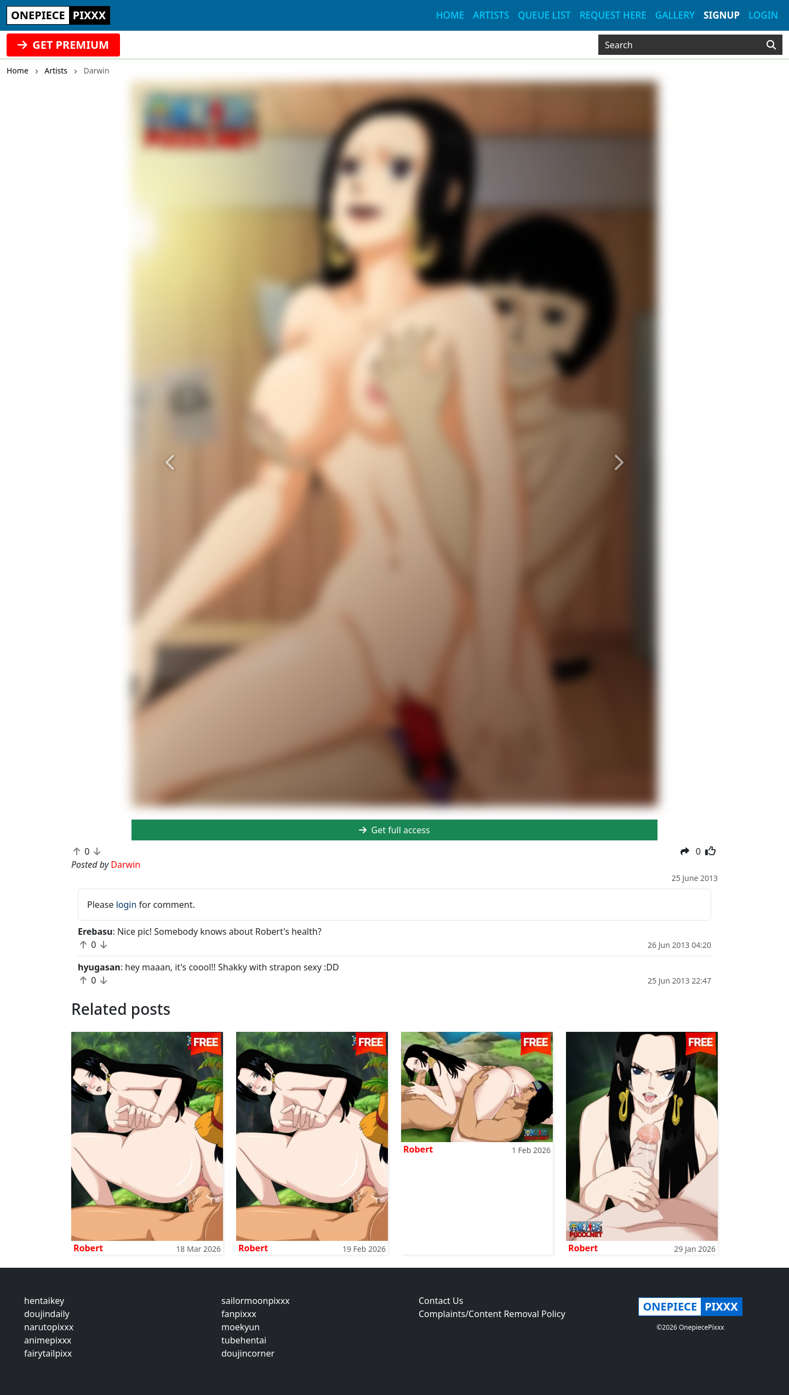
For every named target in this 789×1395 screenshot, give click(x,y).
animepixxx (47, 1340)
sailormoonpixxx (255, 1301)
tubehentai (243, 1340)
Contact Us (441, 1301)
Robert (88, 1248)
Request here (613, 15)
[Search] (771, 45)
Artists (491, 15)
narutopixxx (48, 1327)
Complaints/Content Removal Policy (492, 1314)
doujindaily (47, 1314)
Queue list (544, 15)
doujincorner (248, 1353)
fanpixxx (238, 1314)
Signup (722, 15)
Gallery (675, 15)
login (126, 905)
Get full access (394, 830)
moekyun (240, 1327)
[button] (171, 463)
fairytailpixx (48, 1353)
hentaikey (44, 1301)
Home (450, 15)
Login (763, 15)
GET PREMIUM (63, 44)
